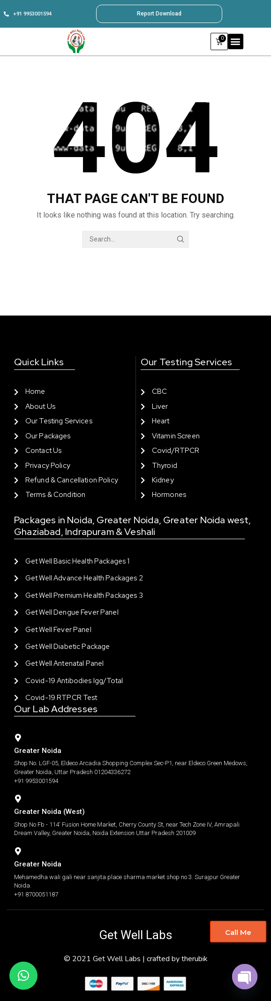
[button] (235, 41)
